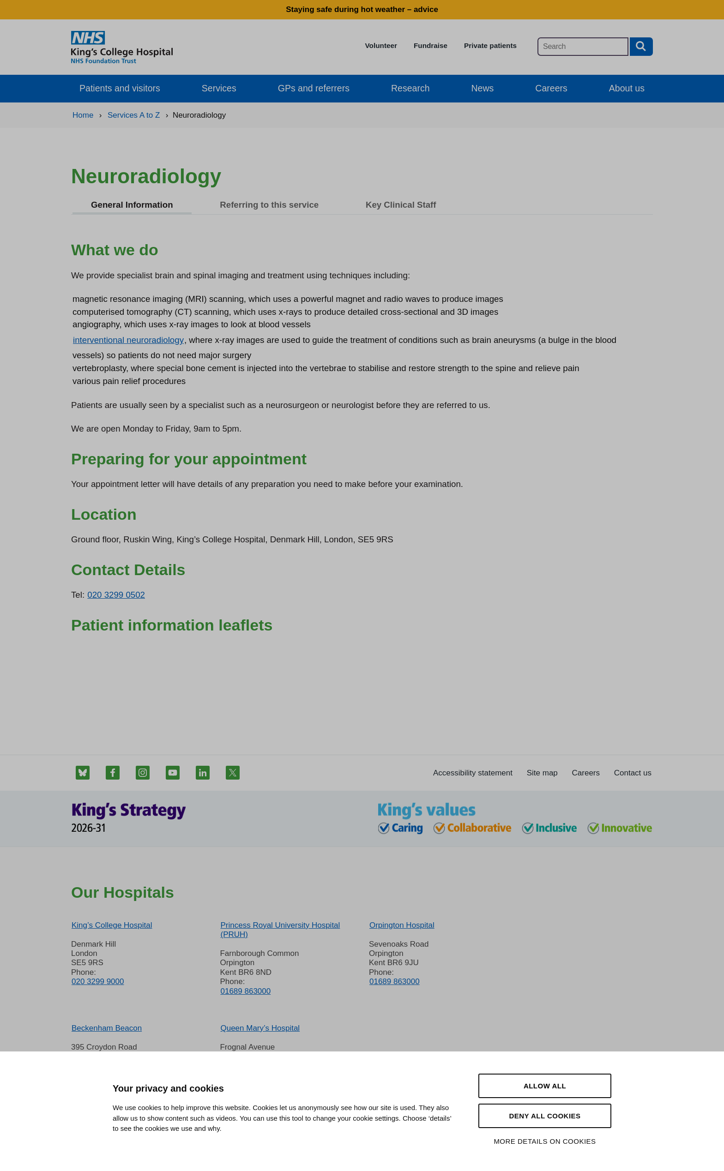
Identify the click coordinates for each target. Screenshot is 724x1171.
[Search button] (641, 46)
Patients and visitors (119, 88)
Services (219, 88)
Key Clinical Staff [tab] (401, 205)
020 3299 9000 (98, 981)
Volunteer (381, 45)
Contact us (633, 773)
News (482, 88)
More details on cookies (545, 1141)
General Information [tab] (132, 205)
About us (627, 88)
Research (410, 88)
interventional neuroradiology (128, 340)
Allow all (545, 1086)
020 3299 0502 (116, 595)
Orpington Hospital (401, 925)
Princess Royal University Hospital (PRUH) (280, 930)
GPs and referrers (314, 88)
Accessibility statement (473, 773)
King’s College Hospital (112, 925)
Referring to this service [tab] (269, 205)
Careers (551, 88)
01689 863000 (245, 991)
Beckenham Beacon (107, 1028)
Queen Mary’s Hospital (260, 1028)
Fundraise (430, 45)
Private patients (490, 45)
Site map (542, 773)
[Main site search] (582, 46)
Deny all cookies (544, 1116)
